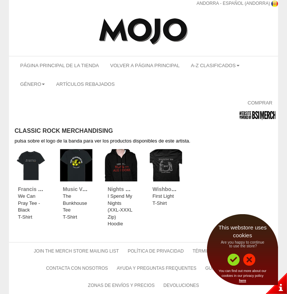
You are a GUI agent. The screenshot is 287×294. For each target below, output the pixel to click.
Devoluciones (181, 285)
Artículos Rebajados (85, 84)
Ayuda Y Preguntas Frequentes (156, 268)
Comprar (260, 103)
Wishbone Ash (170, 189)
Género (32, 84)
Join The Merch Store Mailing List (76, 251)
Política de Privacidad (156, 251)
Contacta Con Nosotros (77, 268)
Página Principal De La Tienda (59, 65)
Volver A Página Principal (145, 65)
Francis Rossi (35, 189)
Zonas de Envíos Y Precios (121, 285)
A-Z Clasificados (215, 65)
